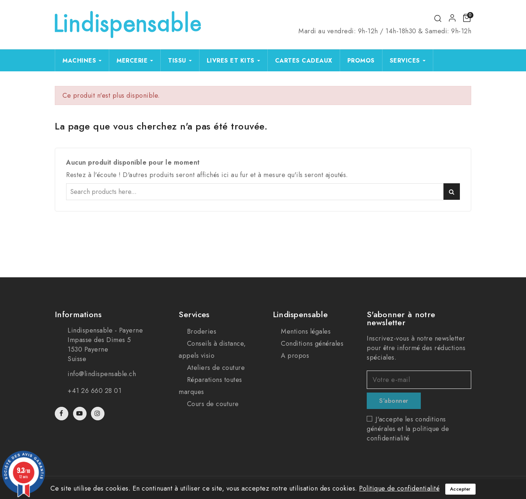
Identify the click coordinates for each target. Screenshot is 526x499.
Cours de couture (212, 404)
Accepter (460, 488)
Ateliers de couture (215, 367)
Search (451, 191)
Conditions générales (311, 343)
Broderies (200, 331)
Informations (78, 314)
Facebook (62, 413)
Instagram (98, 413)
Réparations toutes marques (210, 386)
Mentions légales (305, 331)
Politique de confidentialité (399, 488)
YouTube (80, 413)
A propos (294, 355)
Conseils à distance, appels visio (212, 349)
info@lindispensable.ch (102, 374)
